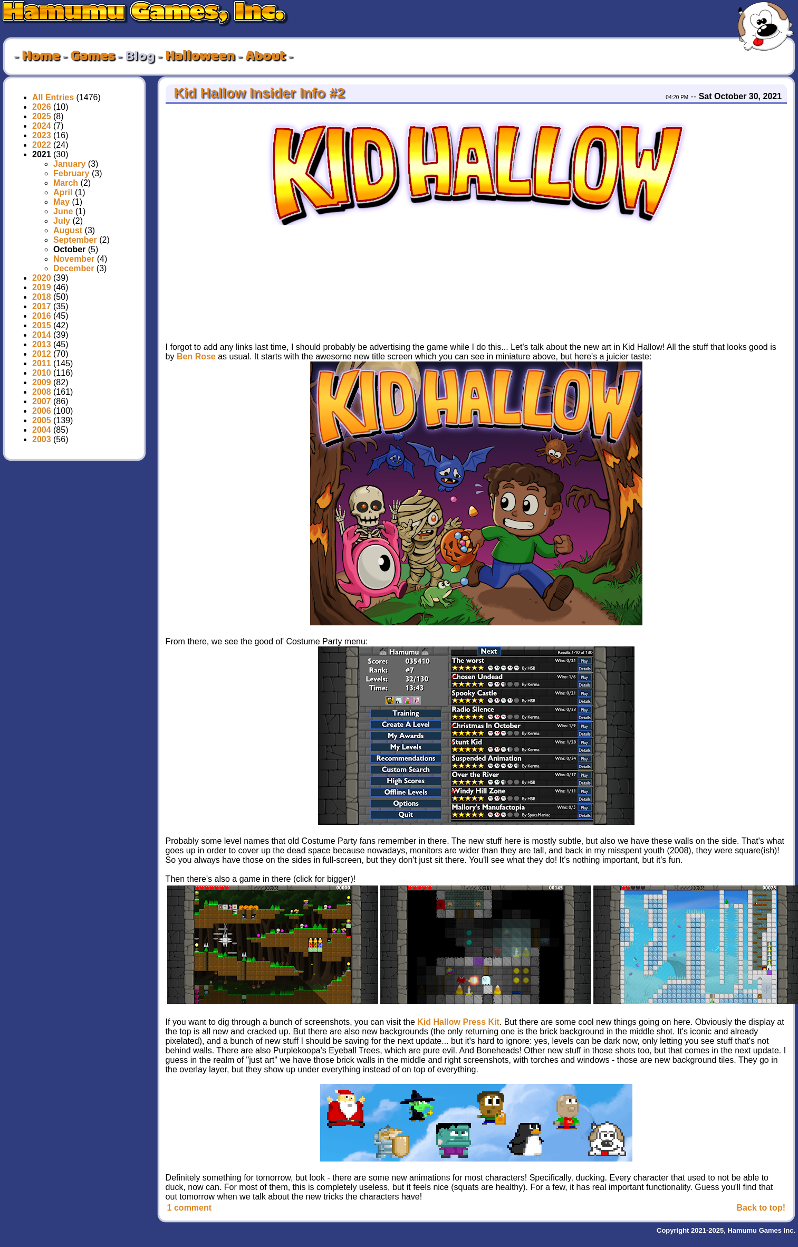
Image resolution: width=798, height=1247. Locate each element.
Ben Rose (196, 356)
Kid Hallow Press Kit (458, 1021)
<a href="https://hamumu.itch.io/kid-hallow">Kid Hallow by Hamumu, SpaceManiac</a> (625, 279)
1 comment (189, 1207)
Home (41, 56)
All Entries (53, 97)
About (265, 56)
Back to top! (761, 1207)
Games (92, 56)
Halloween (200, 56)
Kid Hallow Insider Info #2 (257, 93)
